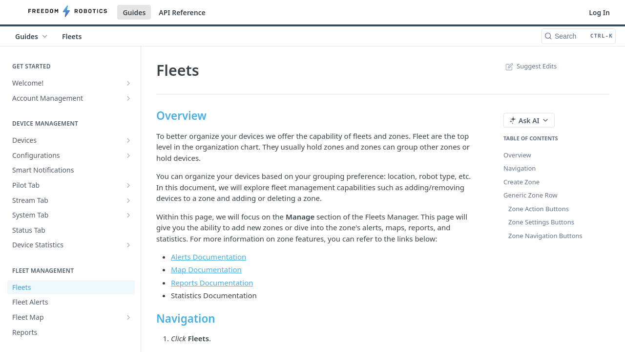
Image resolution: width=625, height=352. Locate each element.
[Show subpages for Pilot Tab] (128, 185)
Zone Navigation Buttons (545, 235)
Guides (134, 12)
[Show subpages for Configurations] (128, 155)
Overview (517, 155)
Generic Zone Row (530, 195)
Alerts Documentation (208, 257)
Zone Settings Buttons (541, 222)
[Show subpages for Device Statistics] (128, 245)
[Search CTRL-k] (578, 36)
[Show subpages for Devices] (128, 140)
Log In (599, 12)
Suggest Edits (530, 66)
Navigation (519, 168)
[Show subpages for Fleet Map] (128, 317)
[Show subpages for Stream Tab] (128, 200)
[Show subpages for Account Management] (128, 98)
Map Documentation (206, 269)
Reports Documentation (212, 282)
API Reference (182, 12)
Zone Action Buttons (538, 208)
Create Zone (521, 181)
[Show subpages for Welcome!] (128, 83)
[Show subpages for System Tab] (128, 215)
